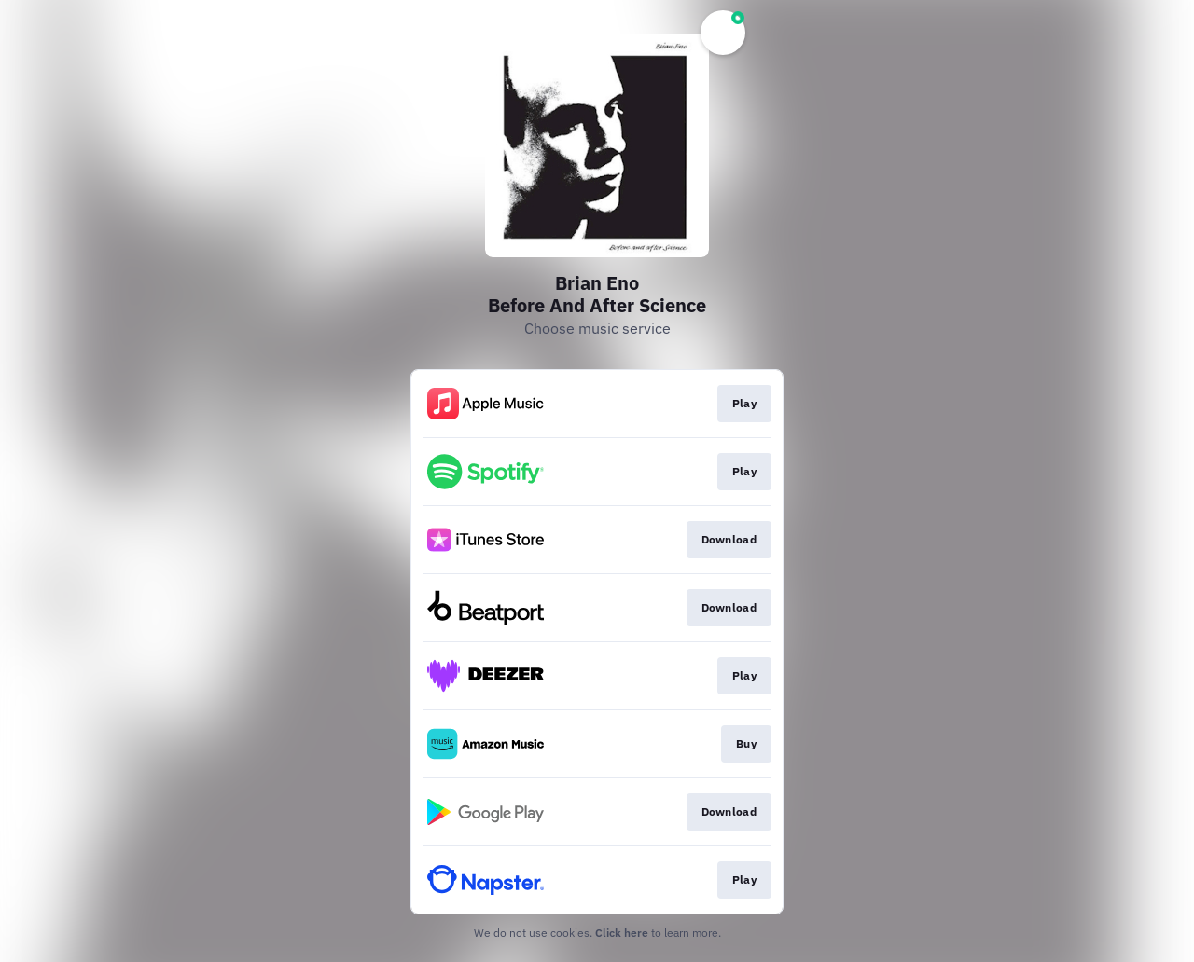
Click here (621, 933)
